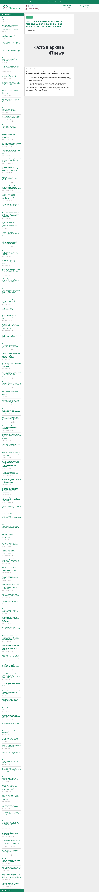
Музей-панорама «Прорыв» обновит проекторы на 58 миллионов (11, 207)
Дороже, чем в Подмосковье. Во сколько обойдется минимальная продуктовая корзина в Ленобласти (11, 272)
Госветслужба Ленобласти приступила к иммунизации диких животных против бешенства (11, 587)
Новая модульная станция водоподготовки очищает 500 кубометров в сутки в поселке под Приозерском (11, 385)
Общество (51, 1)
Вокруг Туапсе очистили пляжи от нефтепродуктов (11, 596)
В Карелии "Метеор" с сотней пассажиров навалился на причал (11, 161)
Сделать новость (33, 8)
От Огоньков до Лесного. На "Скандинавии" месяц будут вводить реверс (11, 119)
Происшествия (42, 1)
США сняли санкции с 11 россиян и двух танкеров (11, 545)
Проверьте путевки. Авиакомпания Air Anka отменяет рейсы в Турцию (11, 779)
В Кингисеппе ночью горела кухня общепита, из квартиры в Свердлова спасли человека (11, 437)
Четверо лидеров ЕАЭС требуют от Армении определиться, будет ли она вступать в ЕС (11, 197)
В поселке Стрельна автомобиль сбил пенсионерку (11, 537)
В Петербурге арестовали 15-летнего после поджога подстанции (11, 693)
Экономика (33, 1)
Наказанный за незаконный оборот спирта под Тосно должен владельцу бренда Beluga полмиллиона (11, 639)
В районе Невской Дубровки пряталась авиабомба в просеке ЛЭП (11, 93)
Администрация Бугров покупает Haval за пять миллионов (11, 302)
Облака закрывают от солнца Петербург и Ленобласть (11, 508)
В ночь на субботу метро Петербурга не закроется (11, 740)
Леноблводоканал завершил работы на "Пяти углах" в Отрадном (11, 102)
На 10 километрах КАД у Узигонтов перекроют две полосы (11, 318)
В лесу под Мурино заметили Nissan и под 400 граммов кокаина (11, 394)
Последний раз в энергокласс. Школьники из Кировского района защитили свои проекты (11, 375)
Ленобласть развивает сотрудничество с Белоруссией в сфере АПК (11, 570)
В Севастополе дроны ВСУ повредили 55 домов (11, 885)
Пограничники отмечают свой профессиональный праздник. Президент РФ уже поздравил (11, 877)
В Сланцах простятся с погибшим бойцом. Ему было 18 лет (11, 263)
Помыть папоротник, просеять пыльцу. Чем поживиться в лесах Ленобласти (11, 60)
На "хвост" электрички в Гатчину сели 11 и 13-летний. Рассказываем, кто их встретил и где (11, 327)
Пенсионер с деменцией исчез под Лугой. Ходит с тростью (11, 869)
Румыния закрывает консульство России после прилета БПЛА (11, 235)
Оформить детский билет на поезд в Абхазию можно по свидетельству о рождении (11, 561)
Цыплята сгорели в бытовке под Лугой (11, 19)
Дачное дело (64, 1)
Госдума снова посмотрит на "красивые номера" (11, 754)
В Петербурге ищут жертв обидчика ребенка (11, 725)
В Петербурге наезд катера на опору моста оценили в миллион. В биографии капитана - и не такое (11, 282)
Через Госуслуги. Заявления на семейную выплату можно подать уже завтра (11, 45)
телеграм (30, 6)
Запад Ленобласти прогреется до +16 (11, 310)
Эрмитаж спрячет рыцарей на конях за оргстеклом (11, 747)
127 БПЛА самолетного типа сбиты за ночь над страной (11, 52)
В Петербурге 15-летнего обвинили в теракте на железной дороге (11, 853)
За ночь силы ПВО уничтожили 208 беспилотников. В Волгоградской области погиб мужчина (11, 517)
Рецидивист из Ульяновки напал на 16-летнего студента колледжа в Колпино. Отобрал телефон (11, 337)
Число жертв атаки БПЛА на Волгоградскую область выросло (11, 447)
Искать (97, 1)
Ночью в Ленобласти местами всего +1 (11, 709)
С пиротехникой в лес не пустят (11, 603)
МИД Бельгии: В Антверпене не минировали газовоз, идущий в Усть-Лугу (11, 153)
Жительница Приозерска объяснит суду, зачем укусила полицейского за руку (11, 815)
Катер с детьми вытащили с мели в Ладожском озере (11, 474)
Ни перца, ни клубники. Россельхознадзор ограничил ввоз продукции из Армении (11, 771)
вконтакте (28, 6)
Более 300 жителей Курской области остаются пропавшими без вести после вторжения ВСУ (11, 677)
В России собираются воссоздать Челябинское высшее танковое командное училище (11, 528)
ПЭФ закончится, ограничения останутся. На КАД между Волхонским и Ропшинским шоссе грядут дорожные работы (11, 824)
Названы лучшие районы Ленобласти (11, 732)
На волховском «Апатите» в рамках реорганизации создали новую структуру (11, 611)
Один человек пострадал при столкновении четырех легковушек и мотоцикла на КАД (11, 843)
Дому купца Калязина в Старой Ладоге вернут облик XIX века (11, 630)
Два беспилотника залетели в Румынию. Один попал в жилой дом (11, 366)
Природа (29, 17)
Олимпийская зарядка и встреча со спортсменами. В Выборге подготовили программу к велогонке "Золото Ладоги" (11, 292)
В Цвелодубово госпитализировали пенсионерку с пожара (11, 110)
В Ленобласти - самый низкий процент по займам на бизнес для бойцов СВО (11, 85)
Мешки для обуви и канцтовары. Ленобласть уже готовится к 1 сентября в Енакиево (11, 254)
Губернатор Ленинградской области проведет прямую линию (11, 69)
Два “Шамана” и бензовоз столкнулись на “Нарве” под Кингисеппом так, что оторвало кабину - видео (11, 28)
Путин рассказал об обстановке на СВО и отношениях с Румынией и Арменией (11, 128)
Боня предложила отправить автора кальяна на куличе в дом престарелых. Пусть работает (11, 798)
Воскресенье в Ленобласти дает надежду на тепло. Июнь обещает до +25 (11, 403)
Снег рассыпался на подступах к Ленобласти (11, 807)
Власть (26, 1)
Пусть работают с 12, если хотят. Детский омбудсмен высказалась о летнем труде (11, 658)
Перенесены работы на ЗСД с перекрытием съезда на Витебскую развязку (11, 702)
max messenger (32, 6)
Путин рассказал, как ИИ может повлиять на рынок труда (11, 579)
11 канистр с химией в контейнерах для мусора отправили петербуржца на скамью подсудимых (11, 788)
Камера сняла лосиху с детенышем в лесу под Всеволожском (11, 553)
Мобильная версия (26, 6)
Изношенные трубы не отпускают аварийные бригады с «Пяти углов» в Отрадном (11, 347)
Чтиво (57, 1)
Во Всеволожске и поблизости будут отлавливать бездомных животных (11, 225)
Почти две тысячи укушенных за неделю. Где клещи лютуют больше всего (11, 455)
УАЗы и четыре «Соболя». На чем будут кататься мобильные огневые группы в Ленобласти (11, 179)
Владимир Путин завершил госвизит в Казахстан (11, 76)
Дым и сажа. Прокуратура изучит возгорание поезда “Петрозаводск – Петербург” (11, 420)
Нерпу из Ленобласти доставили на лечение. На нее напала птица (11, 137)
